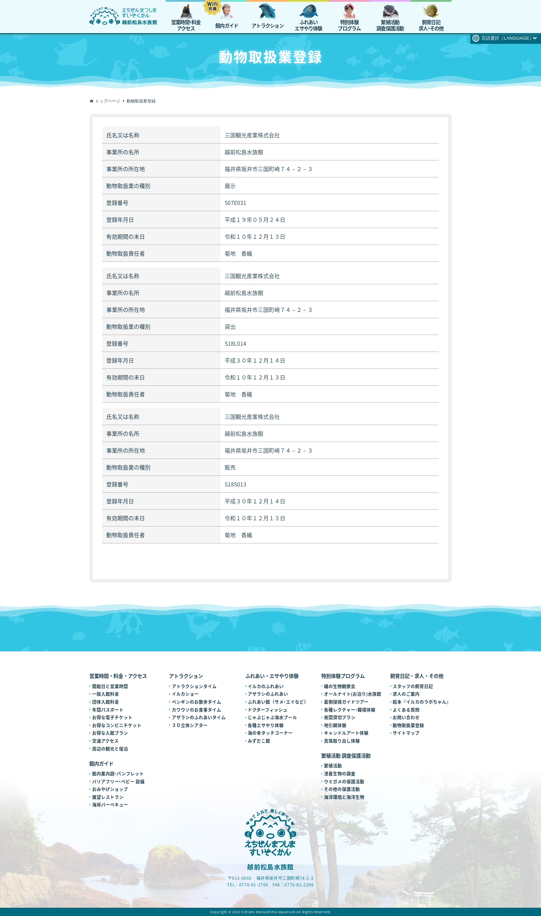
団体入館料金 (105, 701)
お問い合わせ (406, 717)
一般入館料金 (105, 693)
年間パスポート (108, 709)
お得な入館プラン (110, 732)
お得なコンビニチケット (116, 725)
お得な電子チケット (112, 717)
